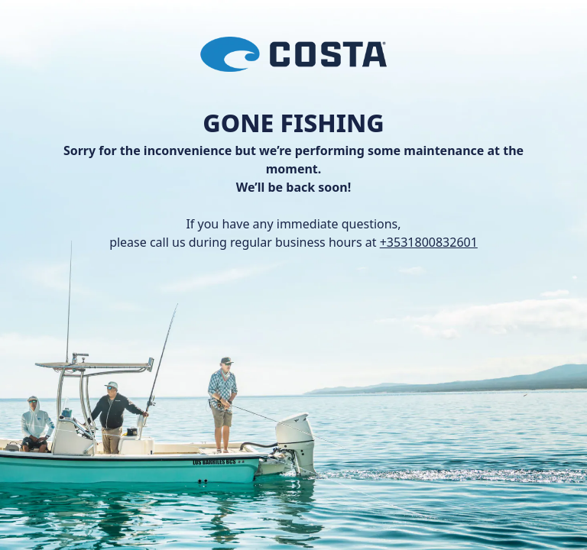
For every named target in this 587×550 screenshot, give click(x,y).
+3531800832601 (429, 242)
